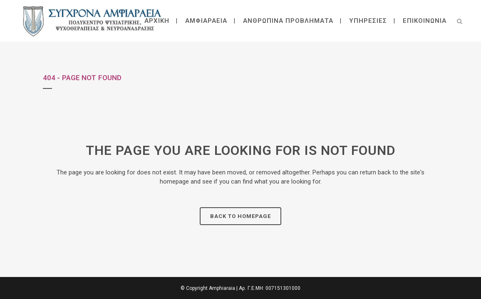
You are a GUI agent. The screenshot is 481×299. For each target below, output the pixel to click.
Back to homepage (240, 216)
